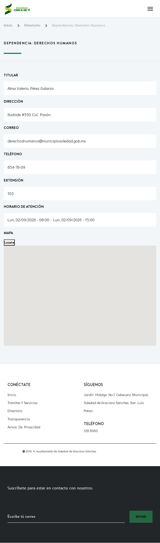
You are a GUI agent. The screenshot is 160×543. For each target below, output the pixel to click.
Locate (9, 242)
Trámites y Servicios (23, 402)
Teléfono (13, 153)
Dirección (13, 101)
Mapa (8, 232)
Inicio (8, 25)
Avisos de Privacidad (24, 427)
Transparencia (19, 419)
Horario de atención (24, 206)
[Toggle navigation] (150, 9)
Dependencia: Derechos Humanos (78, 25)
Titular (11, 75)
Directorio (32, 25)
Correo (11, 127)
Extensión (13, 180)
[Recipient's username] (66, 517)
